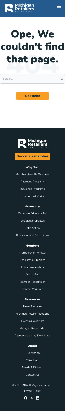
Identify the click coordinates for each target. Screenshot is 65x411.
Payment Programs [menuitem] (32, 181)
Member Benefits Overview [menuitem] (32, 174)
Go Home (32, 96)
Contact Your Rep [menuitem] (32, 289)
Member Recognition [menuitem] (32, 281)
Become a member (32, 156)
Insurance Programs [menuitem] (32, 188)
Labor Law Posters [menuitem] (32, 267)
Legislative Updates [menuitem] (33, 220)
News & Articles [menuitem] (32, 306)
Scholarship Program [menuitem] (32, 260)
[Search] (32, 79)
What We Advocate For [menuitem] (32, 213)
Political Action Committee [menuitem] (32, 235)
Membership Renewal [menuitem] (32, 252)
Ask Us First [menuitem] (32, 274)
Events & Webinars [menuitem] (32, 321)
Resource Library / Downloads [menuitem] (33, 335)
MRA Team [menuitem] (32, 360)
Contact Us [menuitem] (32, 374)
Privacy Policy (32, 390)
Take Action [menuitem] (32, 228)
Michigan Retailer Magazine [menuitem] (32, 313)
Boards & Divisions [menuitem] (32, 367)
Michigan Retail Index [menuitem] (32, 328)
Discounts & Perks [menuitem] (32, 196)
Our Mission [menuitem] (32, 352)
